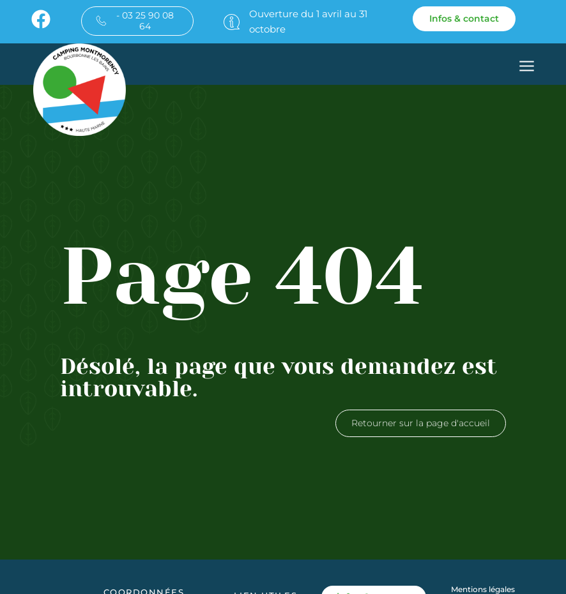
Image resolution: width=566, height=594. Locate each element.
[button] (527, 68)
